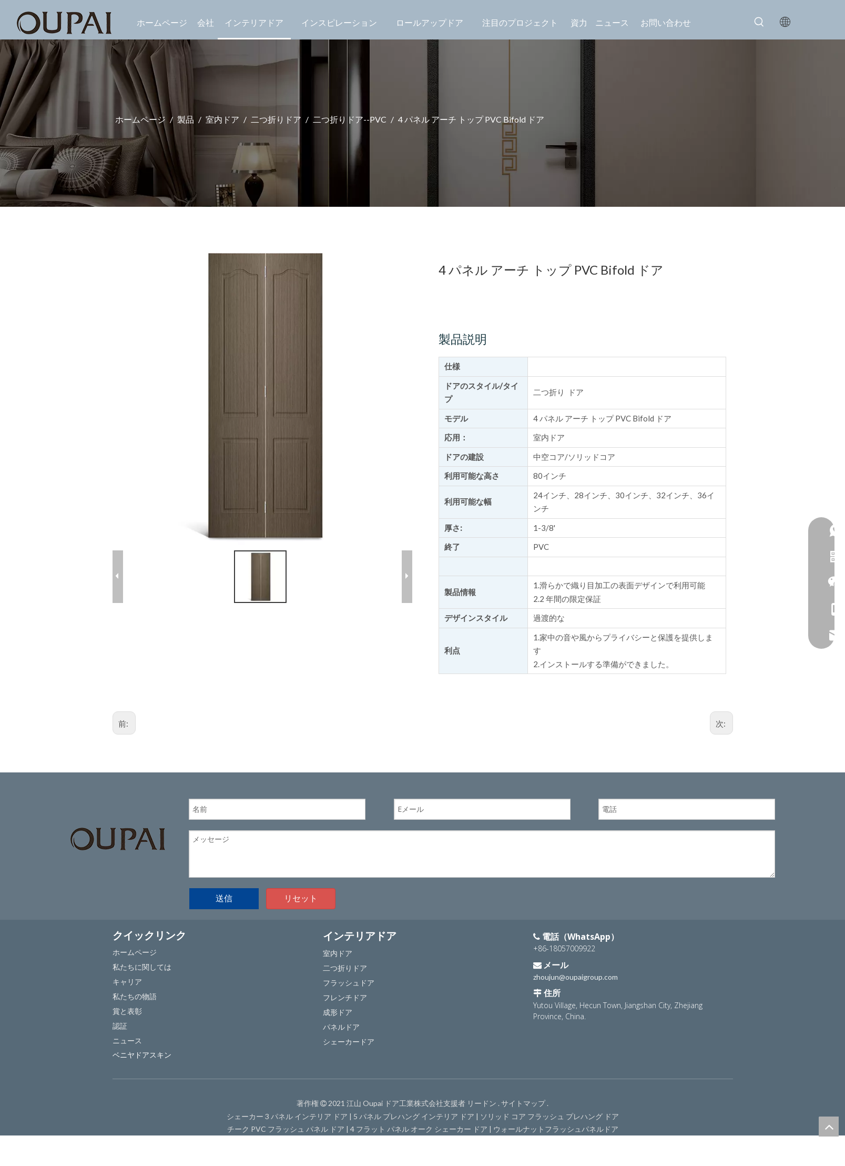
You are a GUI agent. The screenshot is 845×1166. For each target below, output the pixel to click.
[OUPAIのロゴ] (117, 825)
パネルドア (341, 1013)
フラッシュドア (348, 969)
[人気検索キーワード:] (759, 22)
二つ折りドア (345, 954)
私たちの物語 (135, 983)
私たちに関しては (142, 953)
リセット (301, 885)
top (829, 1127)
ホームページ (135, 938)
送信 (224, 885)
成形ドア (337, 998)
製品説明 (459, 338)
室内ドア (337, 939)
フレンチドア (345, 984)
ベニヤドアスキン (142, 1041)
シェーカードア (348, 1028)
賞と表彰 (127, 997)
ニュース (127, 1027)
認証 (120, 1012)
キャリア (127, 968)
